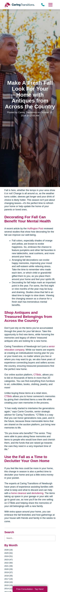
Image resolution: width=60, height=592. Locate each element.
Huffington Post (35, 228)
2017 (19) (8, 579)
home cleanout (18, 493)
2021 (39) (8, 566)
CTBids (37, 374)
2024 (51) (8, 556)
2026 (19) (8, 550)
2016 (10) (8, 582)
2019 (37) (8, 572)
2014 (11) (8, 588)
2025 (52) (8, 553)
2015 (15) (8, 585)
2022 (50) (8, 563)
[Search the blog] (30, 538)
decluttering (37, 493)
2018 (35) (8, 576)
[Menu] (50, 4)
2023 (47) (8, 559)
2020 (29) (8, 569)
